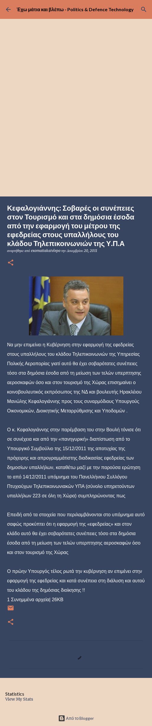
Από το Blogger (76, 718)
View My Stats (19, 699)
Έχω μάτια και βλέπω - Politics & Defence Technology (75, 9)
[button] (10, 263)
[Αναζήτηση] (143, 9)
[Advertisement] (76, 152)
